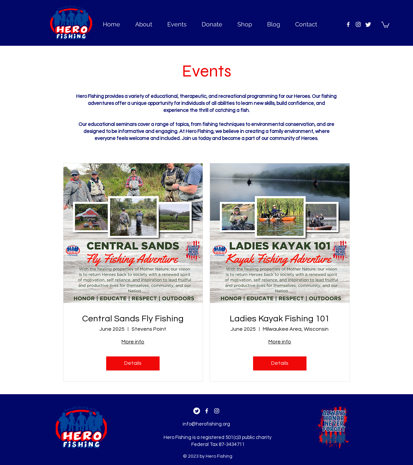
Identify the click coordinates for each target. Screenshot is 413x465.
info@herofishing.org (206, 424)
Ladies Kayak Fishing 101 (280, 318)
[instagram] (358, 24)
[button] (385, 24)
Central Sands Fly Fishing (133, 318)
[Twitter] (368, 24)
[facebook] (348, 24)
